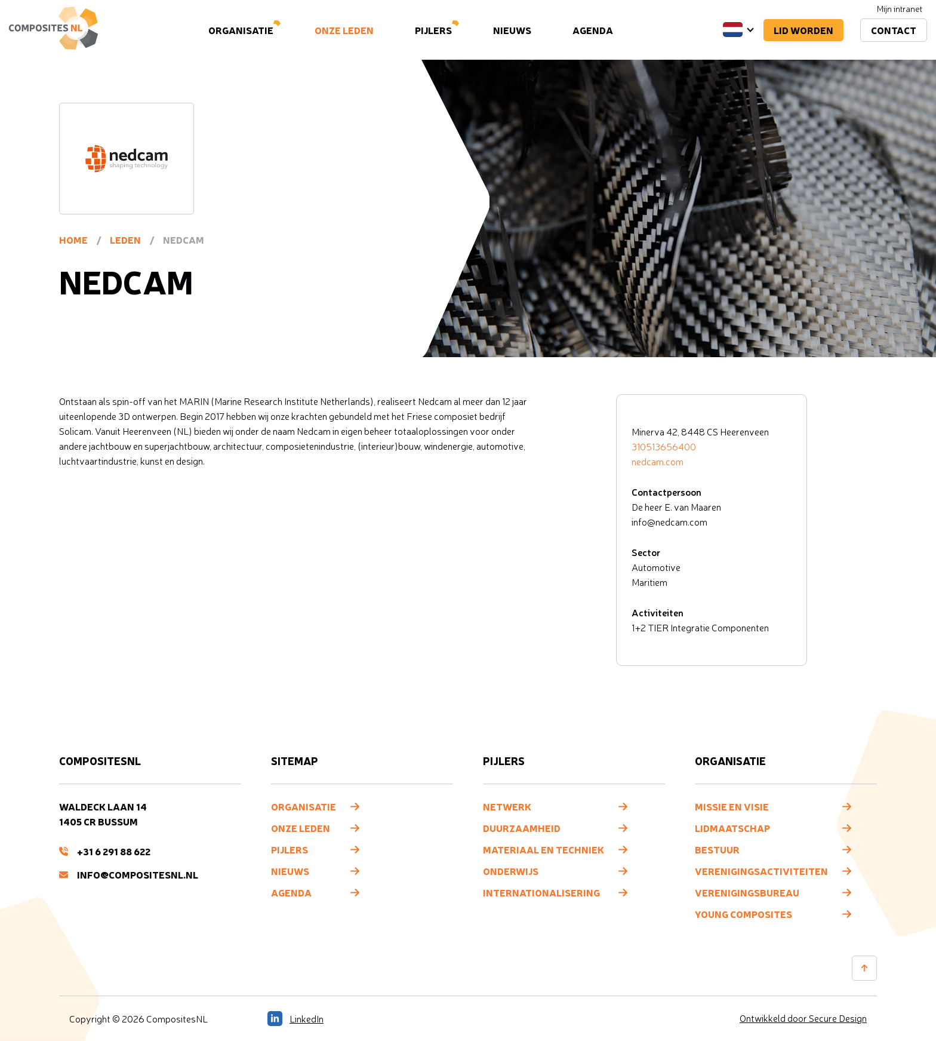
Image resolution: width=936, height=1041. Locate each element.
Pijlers (433, 29)
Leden (125, 239)
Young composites (743, 913)
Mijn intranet (899, 9)
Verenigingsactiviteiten (761, 870)
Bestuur (717, 849)
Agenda (592, 29)
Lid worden (803, 29)
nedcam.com (657, 462)
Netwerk (507, 806)
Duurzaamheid (522, 827)
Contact (893, 29)
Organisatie (240, 29)
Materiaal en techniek (543, 849)
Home (73, 239)
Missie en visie (732, 806)
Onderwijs (510, 870)
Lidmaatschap (732, 827)
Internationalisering (541, 892)
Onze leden (344, 29)
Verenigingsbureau (747, 892)
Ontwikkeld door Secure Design (803, 1018)
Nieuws (512, 29)
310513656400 (664, 447)
